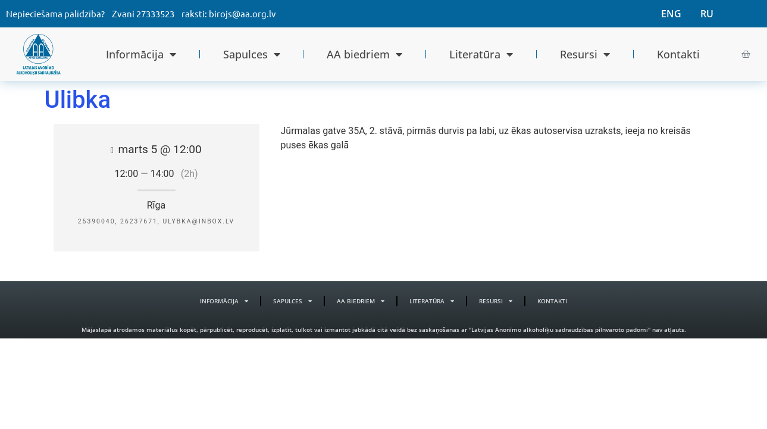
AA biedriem (364, 54)
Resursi (585, 54)
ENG (671, 13)
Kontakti (678, 54)
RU (706, 13)
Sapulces (251, 54)
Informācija (141, 54)
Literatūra (481, 54)
